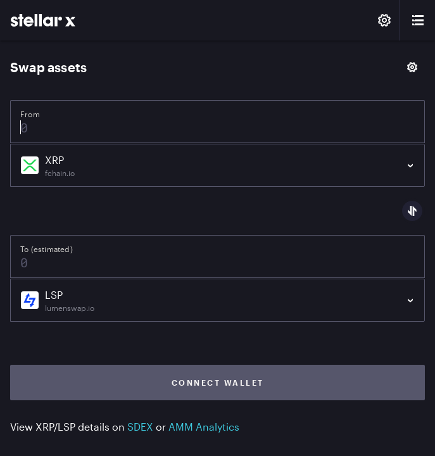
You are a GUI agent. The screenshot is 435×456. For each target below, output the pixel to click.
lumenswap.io (69, 307)
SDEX (140, 427)
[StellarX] (43, 20)
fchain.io (60, 172)
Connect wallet (218, 382)
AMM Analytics (203, 427)
